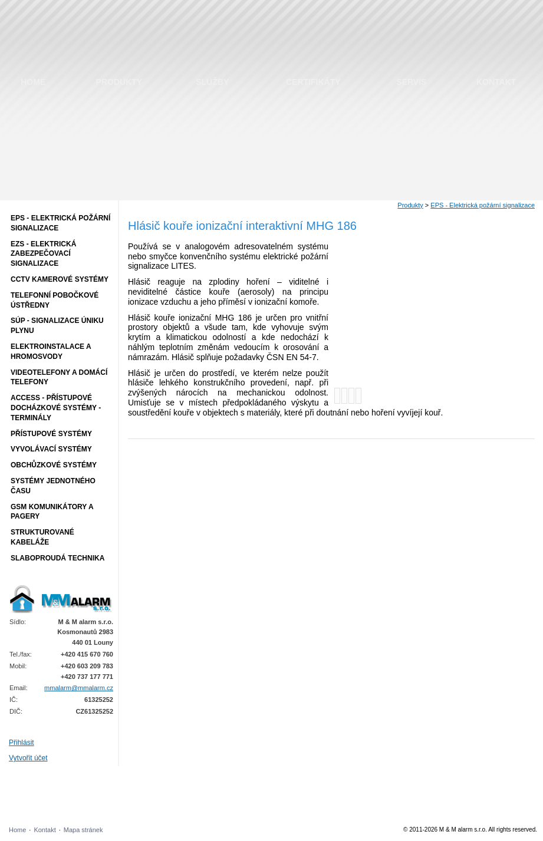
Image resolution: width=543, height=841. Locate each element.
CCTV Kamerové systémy (59, 279)
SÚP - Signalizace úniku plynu (57, 325)
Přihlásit (21, 742)
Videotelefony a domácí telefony (59, 377)
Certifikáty (313, 82)
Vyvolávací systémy (51, 449)
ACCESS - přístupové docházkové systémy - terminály (56, 408)
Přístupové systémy (51, 434)
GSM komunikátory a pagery (52, 512)
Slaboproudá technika (57, 558)
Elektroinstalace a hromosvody (51, 351)
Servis (411, 82)
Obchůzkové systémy (54, 465)
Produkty (119, 82)
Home (33, 82)
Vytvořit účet (28, 758)
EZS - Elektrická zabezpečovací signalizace (43, 254)
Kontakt (496, 82)
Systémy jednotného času (53, 486)
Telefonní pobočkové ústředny (54, 300)
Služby (212, 82)
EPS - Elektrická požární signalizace (60, 223)
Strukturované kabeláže (42, 537)
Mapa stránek (83, 829)
